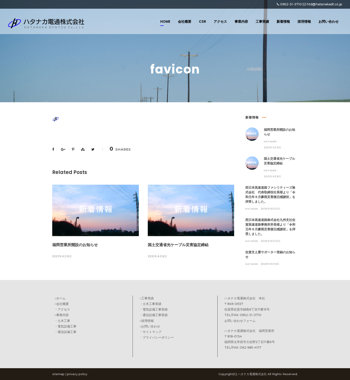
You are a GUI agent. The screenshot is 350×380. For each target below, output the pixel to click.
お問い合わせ (329, 21)
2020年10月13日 (271, 208)
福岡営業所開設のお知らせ (75, 244)
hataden (270, 141)
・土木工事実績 (150, 304)
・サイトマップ (150, 332)
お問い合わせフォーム (240, 321)
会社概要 (184, 21)
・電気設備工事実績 (154, 309)
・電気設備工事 (65, 326)
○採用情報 (147, 321)
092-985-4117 (250, 347)
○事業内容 (61, 315)
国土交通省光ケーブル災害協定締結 (178, 244)
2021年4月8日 (157, 256)
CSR (202, 21)
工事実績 (262, 21)
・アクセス (62, 309)
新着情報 (283, 21)
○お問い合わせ (150, 326)
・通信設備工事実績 (154, 315)
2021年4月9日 (62, 256)
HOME (165, 21)
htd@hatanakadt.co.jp (324, 4)
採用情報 (304, 21)
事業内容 (241, 21)
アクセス (220, 21)
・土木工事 (62, 321)
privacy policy (77, 374)
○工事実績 (147, 298)
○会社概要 (61, 304)
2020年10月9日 (270, 264)
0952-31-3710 (291, 4)
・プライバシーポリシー (157, 337)
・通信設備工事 (65, 332)
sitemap (58, 374)
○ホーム (60, 298)
